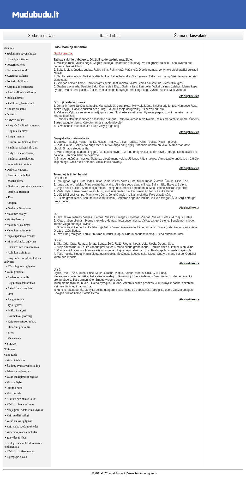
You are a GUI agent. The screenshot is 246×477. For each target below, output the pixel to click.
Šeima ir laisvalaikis (191, 35)
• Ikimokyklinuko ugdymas (20, 241)
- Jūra (9, 197)
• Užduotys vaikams (16, 59)
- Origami (12, 202)
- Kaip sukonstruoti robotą (21, 321)
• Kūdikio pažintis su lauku (20, 399)
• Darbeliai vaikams (16, 169)
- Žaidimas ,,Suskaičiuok (20, 103)
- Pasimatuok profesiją (19, 316)
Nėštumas (9, 349)
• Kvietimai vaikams (17, 75)
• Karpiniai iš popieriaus (19, 86)
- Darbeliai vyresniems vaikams (24, 186)
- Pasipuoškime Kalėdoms (21, 92)
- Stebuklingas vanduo (19, 288)
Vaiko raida (10, 354)
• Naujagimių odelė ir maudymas (24, 410)
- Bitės (10, 332)
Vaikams (9, 48)
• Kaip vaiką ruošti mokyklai (21, 426)
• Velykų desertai (14, 219)
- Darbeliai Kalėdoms (18, 208)
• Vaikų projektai (14, 271)
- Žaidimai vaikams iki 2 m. (22, 147)
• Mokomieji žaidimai (17, 225)
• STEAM (11, 343)
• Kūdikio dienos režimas (19, 404)
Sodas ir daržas (41, 35)
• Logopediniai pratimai (18, 164)
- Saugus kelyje (15, 299)
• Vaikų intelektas (15, 360)
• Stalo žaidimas (14, 97)
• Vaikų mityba (13, 382)
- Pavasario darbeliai (18, 175)
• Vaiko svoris (13, 393)
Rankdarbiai (110, 35)
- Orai (9, 294)
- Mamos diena (15, 180)
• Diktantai (11, 114)
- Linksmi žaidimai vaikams (22, 142)
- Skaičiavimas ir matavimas (22, 247)
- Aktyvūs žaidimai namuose (22, 125)
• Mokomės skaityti (16, 214)
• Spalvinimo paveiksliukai (20, 53)
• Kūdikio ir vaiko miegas (20, 451)
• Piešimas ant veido (16, 70)
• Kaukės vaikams (15, 109)
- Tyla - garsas (14, 305)
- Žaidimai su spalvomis (20, 158)
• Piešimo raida (14, 388)
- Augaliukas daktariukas (20, 283)
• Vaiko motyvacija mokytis (21, 432)
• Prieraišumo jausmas (18, 371)
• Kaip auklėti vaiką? (17, 415)
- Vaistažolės (13, 338)
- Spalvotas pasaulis (17, 277)
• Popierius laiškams (17, 81)
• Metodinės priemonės (18, 230)
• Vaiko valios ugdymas (18, 421)
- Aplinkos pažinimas (18, 252)
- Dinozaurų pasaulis (18, 327)
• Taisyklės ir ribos (15, 437)
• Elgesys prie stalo (16, 456)
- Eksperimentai (15, 136)
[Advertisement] (155, 14)
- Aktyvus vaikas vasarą (20, 153)
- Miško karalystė (16, 310)
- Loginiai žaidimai (17, 131)
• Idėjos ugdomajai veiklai (20, 236)
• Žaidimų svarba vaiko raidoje (23, 365)
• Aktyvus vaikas (14, 120)
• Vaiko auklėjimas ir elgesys (21, 376)
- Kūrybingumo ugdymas (20, 266)
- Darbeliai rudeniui (17, 191)
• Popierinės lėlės (15, 64)
